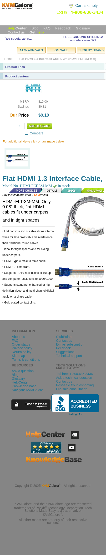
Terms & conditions (26, 359)
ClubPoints (64, 337)
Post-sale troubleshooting (75, 385)
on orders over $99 (83, 40)
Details (50, 190)
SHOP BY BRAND (91, 50)
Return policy (21, 352)
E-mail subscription (70, 344)
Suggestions (65, 352)
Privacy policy (22, 348)
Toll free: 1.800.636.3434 (74, 374)
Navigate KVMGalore (27, 390)
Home (8, 59)
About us (18, 337)
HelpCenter (20, 382)
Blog (35, 28)
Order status (21, 344)
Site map (18, 356)
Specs (72, 190)
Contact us (16, 32)
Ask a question (23, 371)
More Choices (22, 190)
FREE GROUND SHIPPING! (83, 37)
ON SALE (61, 50)
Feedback (63, 28)
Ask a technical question (74, 377)
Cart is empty (86, 6)
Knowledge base (24, 386)
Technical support (69, 356)
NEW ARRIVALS (31, 50)
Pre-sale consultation (71, 389)
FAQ (46, 28)
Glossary (83, 28)
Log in (61, 12)
